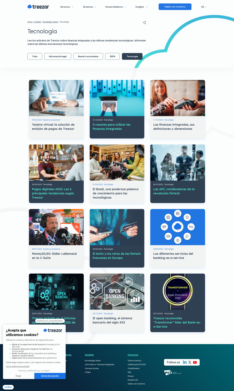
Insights (140, 7)
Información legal (58, 56)
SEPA (112, 56)
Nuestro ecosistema (88, 56)
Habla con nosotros (175, 6)
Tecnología (132, 56)
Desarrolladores (114, 7)
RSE (129, 372)
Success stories (92, 368)
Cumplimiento (134, 368)
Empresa (133, 354)
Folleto (88, 372)
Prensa (131, 376)
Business (88, 7)
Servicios (65, 7)
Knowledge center (50, 22)
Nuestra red (133, 380)
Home (30, 22)
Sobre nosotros (134, 360)
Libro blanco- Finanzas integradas (99, 364)
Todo (34, 56)
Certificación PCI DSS (137, 364)
